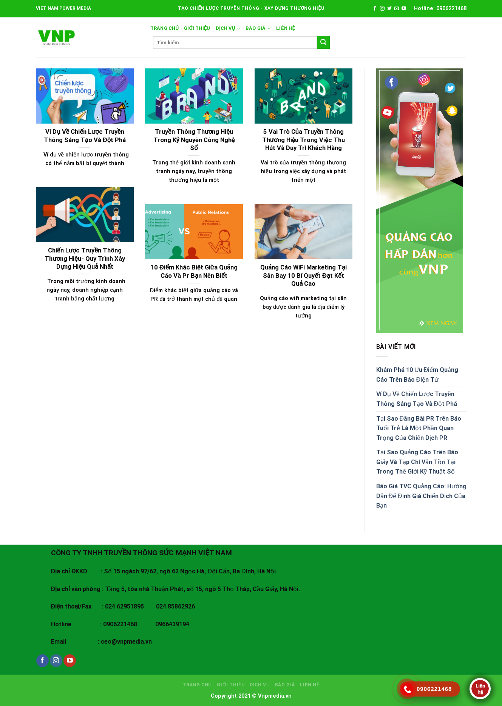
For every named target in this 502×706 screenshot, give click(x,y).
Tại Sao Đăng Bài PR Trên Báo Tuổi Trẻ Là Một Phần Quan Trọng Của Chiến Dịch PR (418, 428)
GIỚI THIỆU (197, 28)
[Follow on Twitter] (389, 8)
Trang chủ (164, 28)
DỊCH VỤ (228, 28)
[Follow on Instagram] (382, 8)
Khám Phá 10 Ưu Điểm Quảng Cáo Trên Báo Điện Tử (417, 374)
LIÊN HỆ (285, 28)
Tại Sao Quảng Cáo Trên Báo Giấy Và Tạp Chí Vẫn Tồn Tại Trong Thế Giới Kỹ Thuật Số (417, 462)
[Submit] (323, 42)
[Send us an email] (396, 8)
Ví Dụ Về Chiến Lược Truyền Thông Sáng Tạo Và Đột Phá (416, 398)
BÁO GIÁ (258, 28)
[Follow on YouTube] (404, 8)
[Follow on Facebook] (374, 8)
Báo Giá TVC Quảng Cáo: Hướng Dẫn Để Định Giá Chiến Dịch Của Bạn (421, 496)
